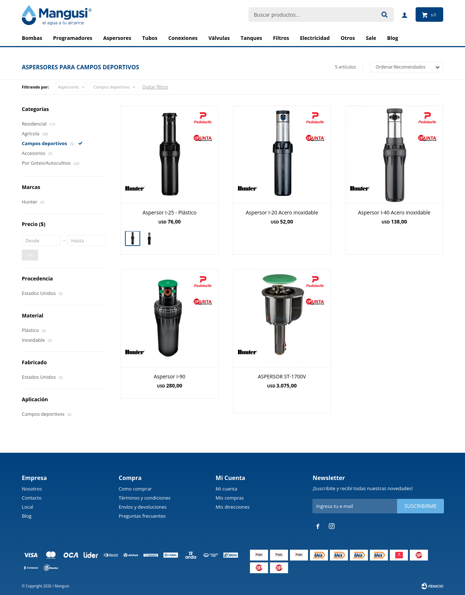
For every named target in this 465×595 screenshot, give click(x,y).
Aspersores (117, 37)
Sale (371, 37)
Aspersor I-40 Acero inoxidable (394, 212)
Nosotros (32, 488)
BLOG (392, 37)
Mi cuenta (227, 488)
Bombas (32, 37)
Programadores (72, 37)
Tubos (149, 37)
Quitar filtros (155, 87)
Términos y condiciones (144, 498)
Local (27, 507)
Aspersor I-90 (169, 376)
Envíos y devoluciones (143, 507)
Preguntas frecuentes (142, 516)
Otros (348, 37)
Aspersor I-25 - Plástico (169, 212)
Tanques (251, 37)
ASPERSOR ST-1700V (282, 376)
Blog (27, 516)
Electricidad (315, 37)
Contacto (32, 498)
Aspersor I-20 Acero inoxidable (282, 212)
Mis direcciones (233, 507)
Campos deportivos (111, 87)
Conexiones (183, 37)
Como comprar (135, 488)
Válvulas (219, 37)
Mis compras (230, 498)
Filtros (281, 37)
